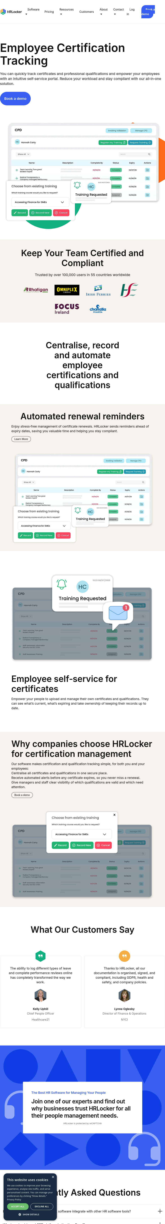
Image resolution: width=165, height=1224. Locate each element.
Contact (118, 9)
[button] (30, 1214)
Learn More (21, 439)
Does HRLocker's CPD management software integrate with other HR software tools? (82, 1211)
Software (34, 9)
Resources (66, 9)
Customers (86, 11)
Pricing (49, 11)
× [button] (53, 1177)
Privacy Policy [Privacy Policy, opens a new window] (14, 1199)
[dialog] (30, 1196)
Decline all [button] (42, 1206)
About (104, 9)
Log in (130, 12)
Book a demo (148, 12)
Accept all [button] (18, 1206)
